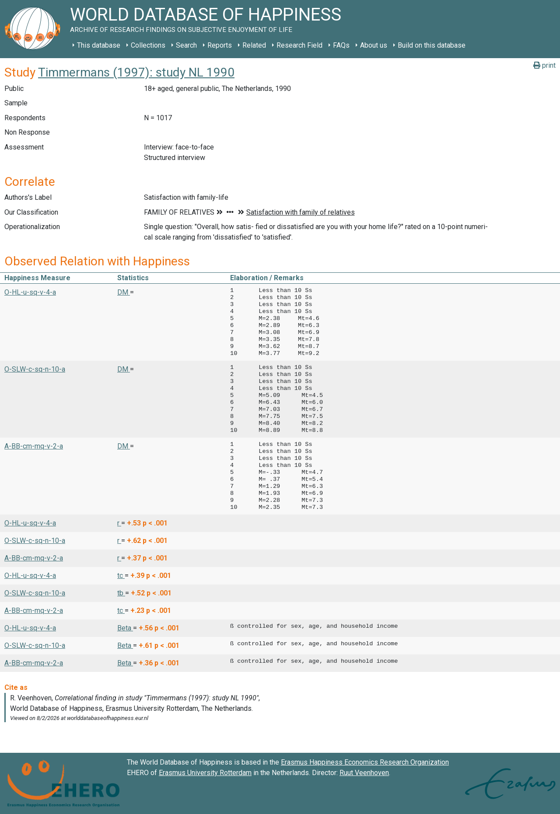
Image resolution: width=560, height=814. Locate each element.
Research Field (299, 45)
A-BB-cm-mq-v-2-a (33, 446)
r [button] (119, 523)
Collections (148, 45)
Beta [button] (125, 628)
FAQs (341, 45)
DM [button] (123, 292)
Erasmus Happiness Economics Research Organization (365, 762)
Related (254, 45)
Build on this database (432, 45)
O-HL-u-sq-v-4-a (30, 292)
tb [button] (121, 593)
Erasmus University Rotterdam (205, 773)
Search (186, 45)
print (544, 65)
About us (373, 45)
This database (98, 45)
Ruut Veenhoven (364, 773)
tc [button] (121, 575)
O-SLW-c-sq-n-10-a (34, 369)
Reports (219, 45)
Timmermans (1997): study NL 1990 (136, 72)
